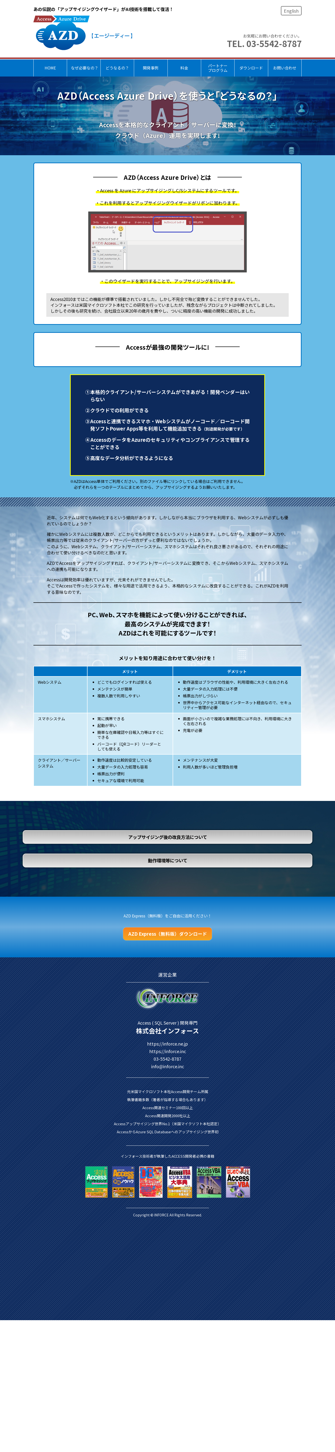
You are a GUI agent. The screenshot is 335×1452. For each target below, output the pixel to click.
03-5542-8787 (167, 1276)
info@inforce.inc (167, 1283)
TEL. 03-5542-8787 (264, 43)
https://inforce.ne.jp (167, 1261)
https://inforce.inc (167, 1268)
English (291, 11)
